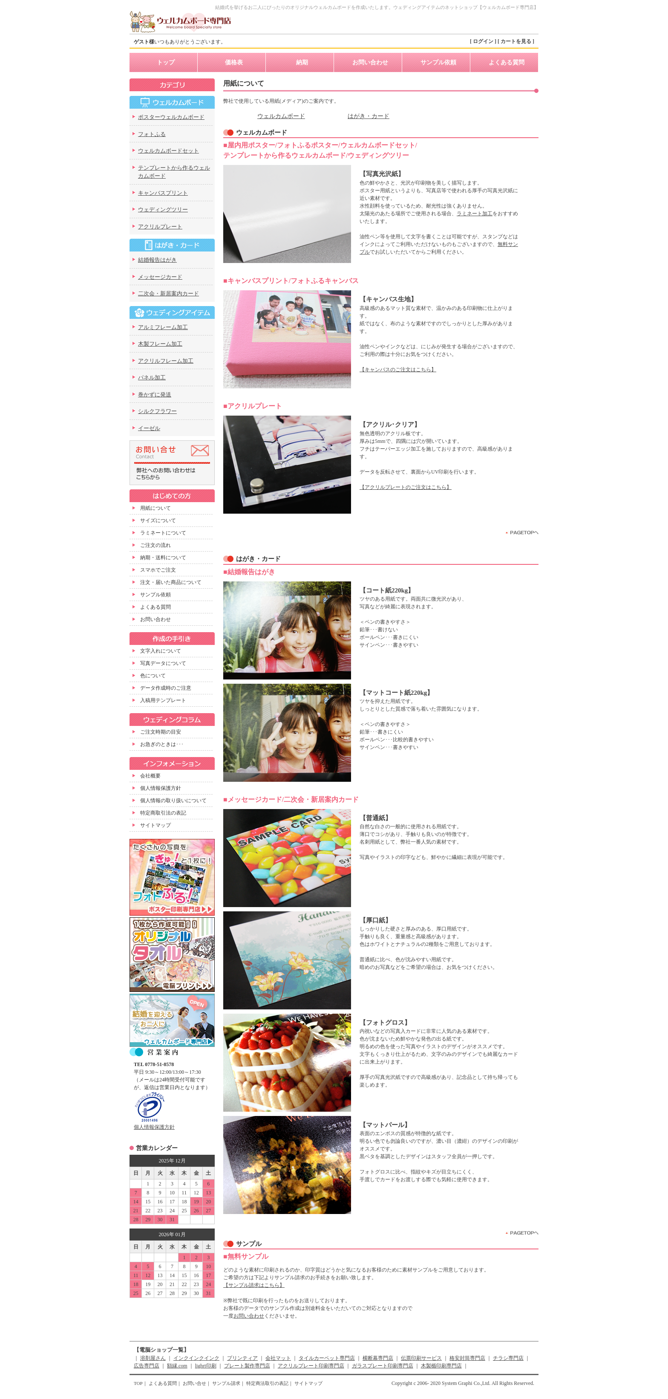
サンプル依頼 (438, 62)
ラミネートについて (163, 533)
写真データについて (163, 663)
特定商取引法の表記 (163, 813)
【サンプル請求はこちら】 (254, 1285)
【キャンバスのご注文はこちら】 (398, 370)
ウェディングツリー (163, 209)
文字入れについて (160, 651)
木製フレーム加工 (160, 344)
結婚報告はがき (157, 260)
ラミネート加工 (474, 214)
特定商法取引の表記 (267, 1383)
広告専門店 (146, 1366)
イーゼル (149, 428)
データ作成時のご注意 (165, 688)
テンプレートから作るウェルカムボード (174, 172)
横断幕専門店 (378, 1358)
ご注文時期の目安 (160, 732)
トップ (166, 62)
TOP (138, 1383)
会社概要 (150, 776)
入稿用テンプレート (163, 700)
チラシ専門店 (508, 1358)
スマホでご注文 (158, 570)
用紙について (155, 508)
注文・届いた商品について (171, 582)
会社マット (278, 1358)
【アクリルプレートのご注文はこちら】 (406, 487)
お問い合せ (194, 1383)
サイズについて (158, 520)
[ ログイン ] (483, 41)
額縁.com (177, 1366)
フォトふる (152, 134)
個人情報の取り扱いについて (173, 801)
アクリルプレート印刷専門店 (311, 1366)
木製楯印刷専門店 (441, 1366)
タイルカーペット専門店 (327, 1358)
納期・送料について (163, 558)
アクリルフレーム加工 (165, 361)
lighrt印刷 (205, 1366)
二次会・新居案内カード (168, 293)
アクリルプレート (160, 226)
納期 (302, 62)
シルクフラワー (157, 411)
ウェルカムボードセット (168, 150)
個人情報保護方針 (160, 788)
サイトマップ (155, 825)
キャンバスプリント (163, 193)
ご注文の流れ (155, 545)
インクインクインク (196, 1358)
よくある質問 (506, 62)
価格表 (234, 62)
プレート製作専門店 (247, 1366)
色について (153, 676)
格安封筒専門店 (467, 1358)
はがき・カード (368, 116)
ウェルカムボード (281, 116)
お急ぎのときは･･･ (162, 744)
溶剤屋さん (153, 1358)
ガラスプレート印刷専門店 (382, 1366)
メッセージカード (160, 277)
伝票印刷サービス (421, 1358)
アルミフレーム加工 (163, 327)
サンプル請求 (226, 1383)
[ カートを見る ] (516, 41)
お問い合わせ (370, 62)
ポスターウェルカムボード (171, 117)
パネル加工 (152, 377)
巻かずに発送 (154, 394)
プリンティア (242, 1358)
